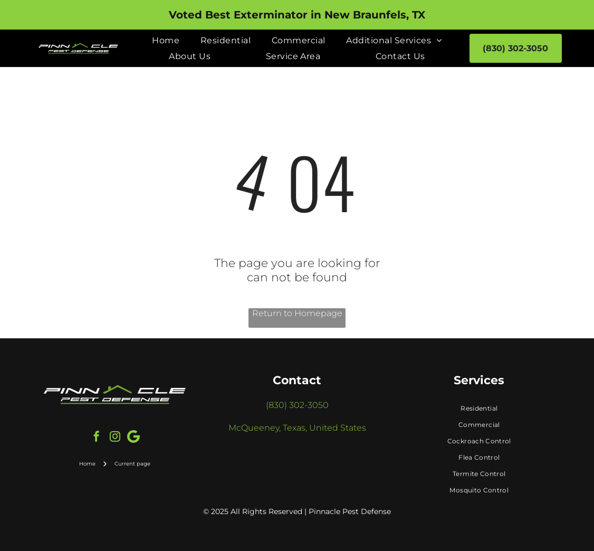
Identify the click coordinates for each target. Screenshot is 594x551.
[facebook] (96, 438)
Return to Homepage (297, 313)
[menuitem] (165, 40)
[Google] (133, 438)
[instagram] (115, 438)
